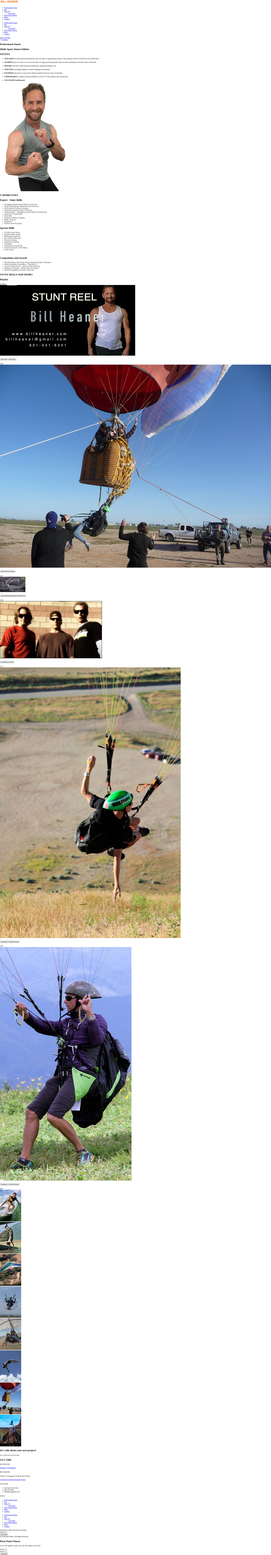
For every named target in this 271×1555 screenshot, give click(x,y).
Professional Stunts (10, 8)
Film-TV (7, 11)
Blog (6, 17)
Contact (7, 19)
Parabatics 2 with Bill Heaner (10, 1184)
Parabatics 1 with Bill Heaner (10, 942)
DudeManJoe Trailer (7, 662)
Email (2, 1532)
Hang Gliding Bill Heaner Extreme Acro (13, 596)
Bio (5, 10)
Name (2, 1549)
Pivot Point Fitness (10, 15)
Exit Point (11, 13)
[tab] (135, 325)
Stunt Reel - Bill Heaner (8, 359)
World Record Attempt (8, 571)
